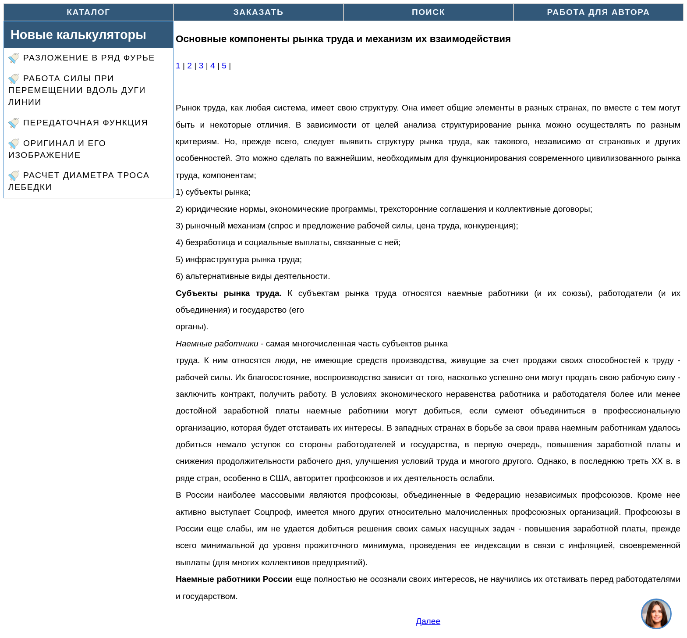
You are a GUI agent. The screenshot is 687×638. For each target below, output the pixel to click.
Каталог (88, 12)
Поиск (428, 12)
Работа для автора (598, 12)
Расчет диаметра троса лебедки (78, 181)
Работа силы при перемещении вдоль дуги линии (77, 90)
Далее (428, 621)
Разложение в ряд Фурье (81, 58)
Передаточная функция (78, 123)
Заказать (259, 12)
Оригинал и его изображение (57, 149)
